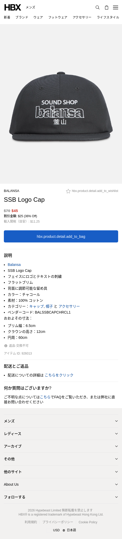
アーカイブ (13, 446)
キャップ (36, 306)
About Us (11, 484)
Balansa (11, 191)
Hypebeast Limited (48, 510)
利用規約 (31, 522)
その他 (9, 459)
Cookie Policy (88, 522)
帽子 (49, 306)
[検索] (97, 7)
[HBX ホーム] (13, 7)
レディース (12, 434)
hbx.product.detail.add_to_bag (61, 236)
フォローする (14, 497)
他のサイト (13, 472)
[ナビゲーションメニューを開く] (115, 7)
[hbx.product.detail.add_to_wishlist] (92, 192)
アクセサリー (69, 306)
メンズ (30, 7)
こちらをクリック (59, 375)
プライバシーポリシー (57, 522)
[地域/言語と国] (61, 530)
